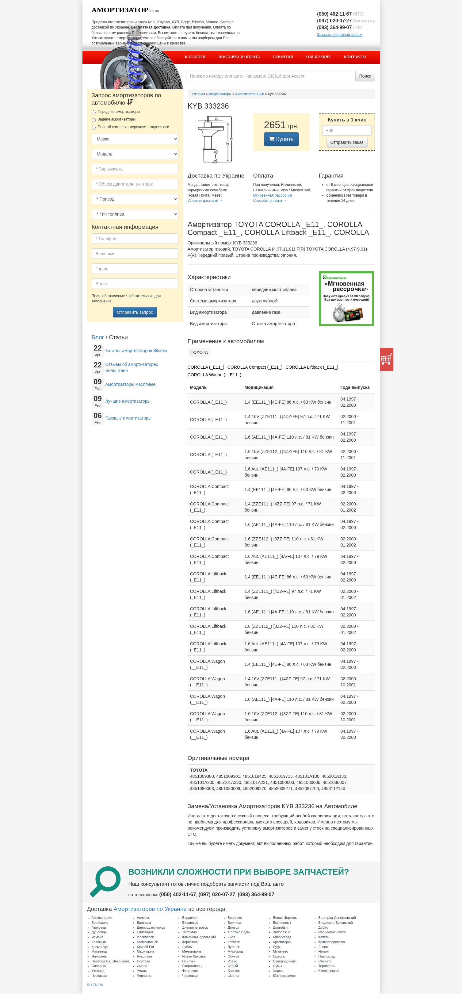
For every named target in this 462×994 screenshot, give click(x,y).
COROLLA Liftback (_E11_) (311, 367)
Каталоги (195, 57)
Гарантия (283, 57)
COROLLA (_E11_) (206, 367)
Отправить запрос (135, 312)
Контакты (355, 57)
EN (95, 985)
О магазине (318, 57)
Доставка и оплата (239, 57)
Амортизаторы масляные (130, 384)
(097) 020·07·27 (346, 20)
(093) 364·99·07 (339, 27)
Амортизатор (120, 10)
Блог (98, 337)
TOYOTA (199, 352)
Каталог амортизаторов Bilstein (136, 350)
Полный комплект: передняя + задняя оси (130, 127)
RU (89, 985)
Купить (281, 139)
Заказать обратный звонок (339, 35)
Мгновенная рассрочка (272, 195)
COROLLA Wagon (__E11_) (214, 374)
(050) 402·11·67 (340, 14)
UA (100, 985)
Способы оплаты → (270, 200)
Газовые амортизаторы (128, 418)
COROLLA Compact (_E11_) (255, 367)
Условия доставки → (205, 200)
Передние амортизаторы (116, 111)
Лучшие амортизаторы (128, 401)
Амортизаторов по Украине (150, 909)
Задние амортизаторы (114, 119)
